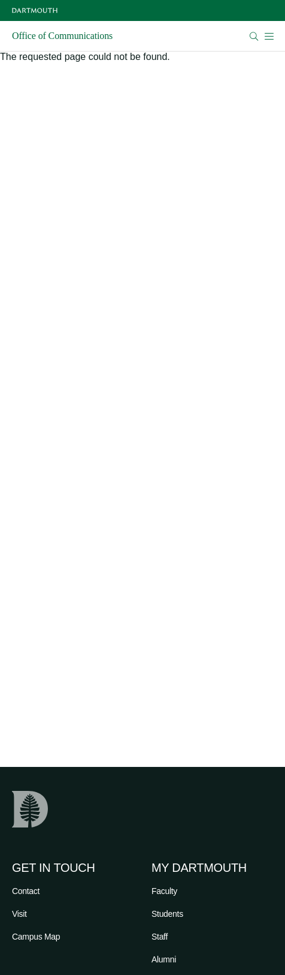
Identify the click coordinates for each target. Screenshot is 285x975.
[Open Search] (254, 36)
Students (167, 914)
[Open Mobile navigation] (269, 36)
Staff (159, 936)
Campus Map (36, 936)
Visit (19, 914)
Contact (26, 891)
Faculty (164, 891)
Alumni (163, 959)
